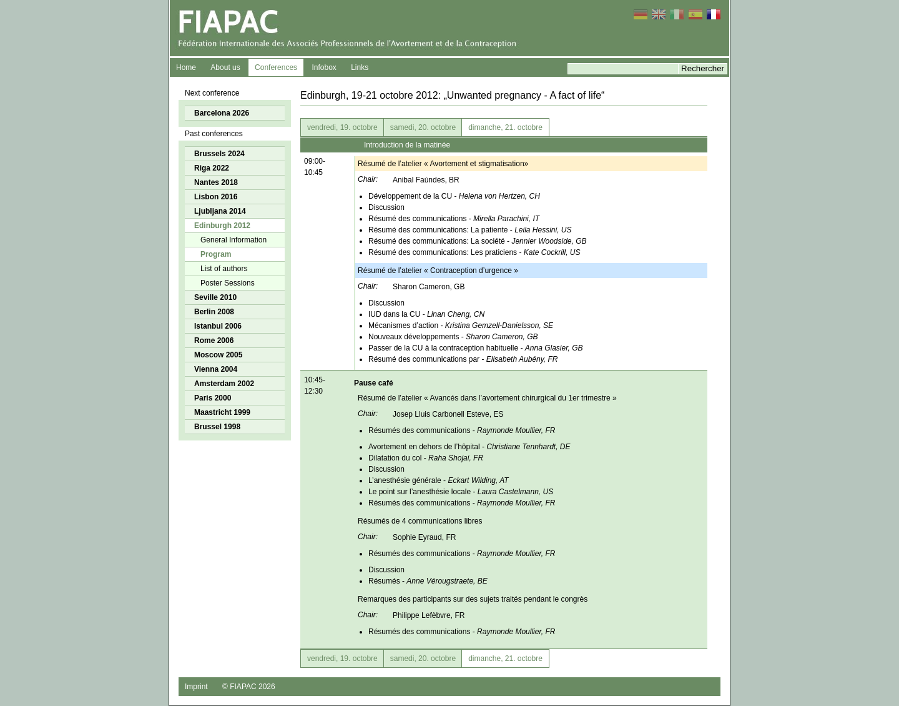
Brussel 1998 (217, 426)
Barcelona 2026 (221, 113)
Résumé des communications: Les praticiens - (474, 252)
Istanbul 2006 (218, 326)
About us (225, 67)
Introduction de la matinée (407, 145)
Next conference (212, 93)
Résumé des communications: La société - (477, 241)
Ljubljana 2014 (220, 211)
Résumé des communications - (453, 218)
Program (215, 254)
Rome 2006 (213, 340)
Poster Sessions (227, 283)
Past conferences (214, 133)
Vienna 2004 (215, 369)
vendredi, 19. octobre (342, 127)
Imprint (196, 686)
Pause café (373, 383)
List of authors (223, 268)
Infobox (324, 67)
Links (359, 67)
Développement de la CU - (454, 196)
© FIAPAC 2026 (248, 686)
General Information (233, 240)
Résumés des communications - (461, 430)
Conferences (276, 67)
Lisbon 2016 (215, 196)
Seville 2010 (215, 297)
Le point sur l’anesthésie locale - (460, 491)
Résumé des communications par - (463, 359)
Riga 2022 (211, 168)
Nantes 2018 (216, 182)
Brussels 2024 (219, 153)
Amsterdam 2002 (224, 383)
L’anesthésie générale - (438, 480)
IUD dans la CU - (426, 314)
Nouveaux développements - (453, 336)
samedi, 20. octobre (423, 127)
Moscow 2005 (218, 355)
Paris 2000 (212, 398)
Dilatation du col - (425, 458)
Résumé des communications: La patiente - (470, 230)
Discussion (386, 207)
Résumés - (428, 581)
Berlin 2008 (214, 311)
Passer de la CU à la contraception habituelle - (475, 348)
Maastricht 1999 (222, 412)
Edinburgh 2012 (222, 225)
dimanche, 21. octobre (505, 127)
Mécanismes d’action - (460, 325)
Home (186, 67)
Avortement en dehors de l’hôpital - (469, 446)
